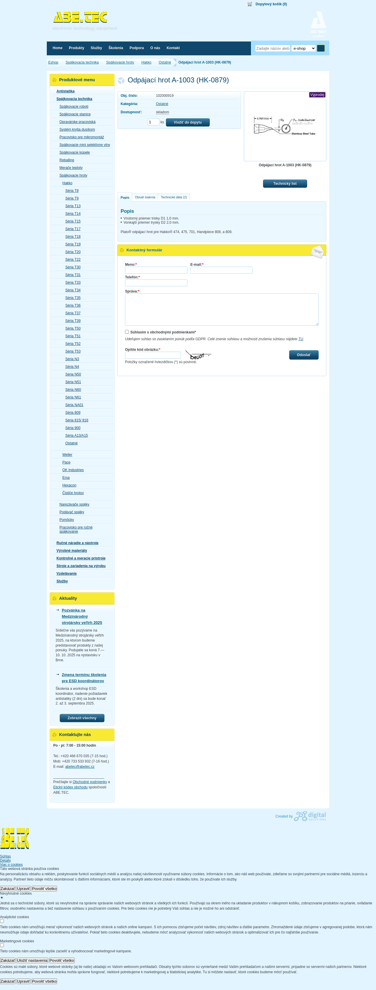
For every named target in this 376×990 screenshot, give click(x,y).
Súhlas (5, 856)
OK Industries (71, 470)
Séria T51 (71, 336)
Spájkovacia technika (72, 99)
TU (300, 339)
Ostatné (162, 104)
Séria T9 (70, 198)
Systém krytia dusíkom (75, 129)
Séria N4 (70, 367)
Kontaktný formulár (144, 250)
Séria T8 (70, 191)
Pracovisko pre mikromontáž (80, 137)
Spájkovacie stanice (73, 114)
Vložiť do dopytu (188, 122)
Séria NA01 (72, 405)
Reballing (65, 160)
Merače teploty (69, 168)
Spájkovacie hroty (71, 175)
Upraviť (23, 888)
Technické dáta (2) (174, 197)
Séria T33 (71, 282)
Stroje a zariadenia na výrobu (79, 566)
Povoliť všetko (44, 888)
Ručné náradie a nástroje (76, 543)
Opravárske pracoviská (76, 122)
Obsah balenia (145, 197)
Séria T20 (71, 252)
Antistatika (63, 91)
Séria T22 (71, 260)
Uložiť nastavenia (32, 960)
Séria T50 (71, 328)
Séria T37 (71, 313)
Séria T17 (71, 229)
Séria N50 (71, 374)
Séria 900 (71, 428)
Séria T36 (71, 305)
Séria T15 (71, 221)
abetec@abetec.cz (80, 767)
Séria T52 (71, 344)
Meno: (131, 265)
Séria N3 (70, 359)
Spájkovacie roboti (72, 106)
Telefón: (132, 277)
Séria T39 (71, 321)
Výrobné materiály (70, 551)
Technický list (285, 184)
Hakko (65, 183)
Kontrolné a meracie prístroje (79, 558)
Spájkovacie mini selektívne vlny (83, 145)
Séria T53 (71, 351)
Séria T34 (71, 290)
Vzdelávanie (65, 574)
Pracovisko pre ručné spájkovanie (74, 529)
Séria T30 (71, 267)
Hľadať (321, 48)
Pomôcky (65, 520)
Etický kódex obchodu (70, 787)
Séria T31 (71, 275)
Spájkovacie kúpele (73, 152)
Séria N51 (71, 382)
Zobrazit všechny (82, 718)
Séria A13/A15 (75, 435)
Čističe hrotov (71, 493)
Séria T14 (71, 214)
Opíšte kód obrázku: (142, 350)
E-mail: (197, 265)
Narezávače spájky (72, 504)
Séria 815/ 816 (75, 420)
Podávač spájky (70, 512)
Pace (64, 462)
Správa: (132, 291)
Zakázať (8, 888)
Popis (125, 197)
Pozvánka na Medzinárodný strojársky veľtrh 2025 (82, 616)
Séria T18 (71, 237)
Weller (65, 455)
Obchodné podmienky (90, 782)
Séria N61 (71, 397)
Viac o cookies (11, 865)
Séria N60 (71, 390)
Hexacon (67, 485)
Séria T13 (71, 206)
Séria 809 (71, 413)
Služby (60, 581)
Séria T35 (71, 298)
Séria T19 (71, 244)
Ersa (64, 478)
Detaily (5, 860)
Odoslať (304, 355)
